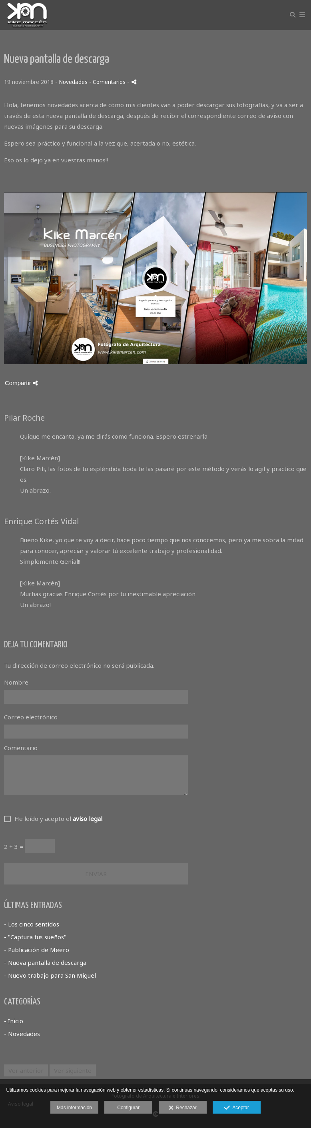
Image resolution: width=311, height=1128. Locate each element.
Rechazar (183, 1108)
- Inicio (13, 1021)
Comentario (21, 748)
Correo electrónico (31, 717)
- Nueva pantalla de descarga (45, 962)
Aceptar (236, 1108)
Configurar (128, 1107)
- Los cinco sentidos (31, 924)
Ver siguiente (73, 1070)
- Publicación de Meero (36, 950)
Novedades (73, 82)
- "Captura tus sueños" (35, 937)
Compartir (21, 382)
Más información (74, 1107)
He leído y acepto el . (57, 819)
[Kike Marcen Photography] (27, 15)
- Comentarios (108, 82)
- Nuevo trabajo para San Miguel (50, 975)
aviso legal (87, 819)
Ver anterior (26, 1070)
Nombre (16, 682)
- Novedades (22, 1034)
